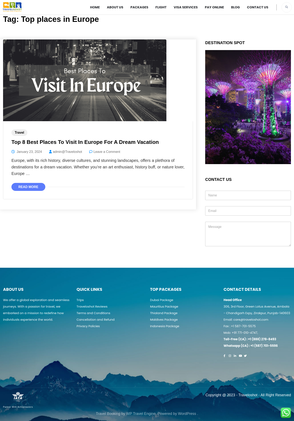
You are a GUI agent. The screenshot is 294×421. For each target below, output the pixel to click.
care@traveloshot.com (250, 319)
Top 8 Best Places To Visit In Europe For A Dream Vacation (85, 142)
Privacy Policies (88, 326)
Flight (160, 7)
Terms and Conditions (93, 313)
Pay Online (214, 7)
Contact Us (257, 7)
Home (95, 7)
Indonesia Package (164, 326)
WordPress (187, 414)
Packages (139, 7)
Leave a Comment (107, 151)
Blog (235, 7)
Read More (28, 187)
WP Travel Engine (141, 414)
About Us (115, 7)
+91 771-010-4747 (244, 332)
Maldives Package (164, 319)
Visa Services (186, 7)
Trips (80, 300)
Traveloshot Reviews (92, 306)
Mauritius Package (164, 306)
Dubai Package (161, 300)
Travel (19, 132)
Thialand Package (163, 313)
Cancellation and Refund (96, 319)
